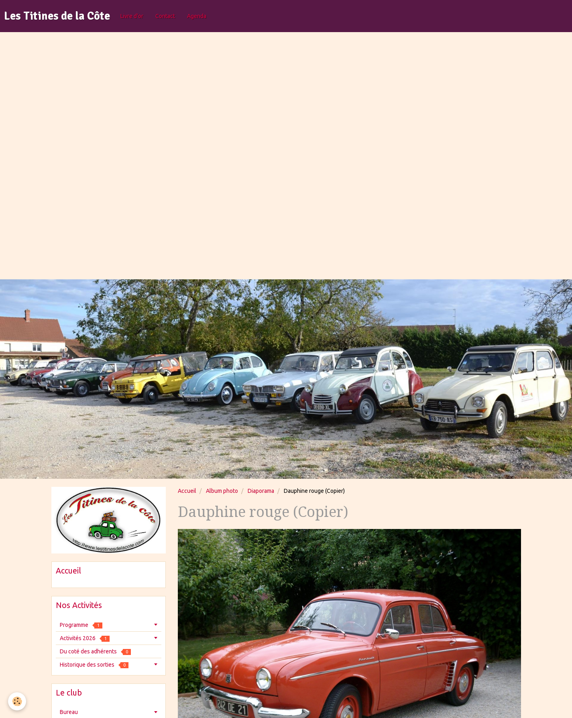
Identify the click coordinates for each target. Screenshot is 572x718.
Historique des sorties (94, 664)
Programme (81, 625)
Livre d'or (131, 16)
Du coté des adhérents (95, 651)
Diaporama (261, 491)
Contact (165, 16)
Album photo (222, 491)
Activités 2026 (85, 638)
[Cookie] (17, 701)
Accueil (187, 491)
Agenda (196, 16)
